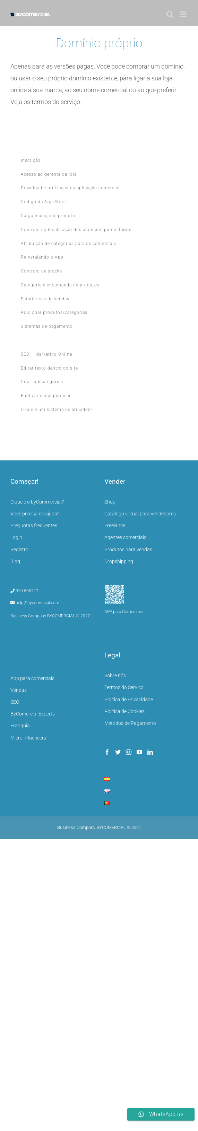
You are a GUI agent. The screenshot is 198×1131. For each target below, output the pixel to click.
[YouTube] (139, 752)
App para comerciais (32, 678)
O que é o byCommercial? (37, 502)
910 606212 (24, 590)
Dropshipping (118, 561)
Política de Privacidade (128, 699)
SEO (14, 702)
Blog (15, 561)
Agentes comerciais (125, 537)
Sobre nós (115, 675)
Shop (109, 502)
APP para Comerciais (123, 611)
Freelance (114, 525)
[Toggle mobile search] (169, 14)
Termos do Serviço (124, 687)
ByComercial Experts (32, 714)
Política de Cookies (124, 711)
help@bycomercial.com (34, 602)
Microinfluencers (28, 738)
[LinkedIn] (150, 752)
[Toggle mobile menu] (184, 14)
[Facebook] (107, 752)
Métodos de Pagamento (130, 723)
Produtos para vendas (128, 549)
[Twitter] (118, 752)
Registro (19, 549)
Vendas (18, 690)
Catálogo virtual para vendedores (140, 513)
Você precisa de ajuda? (34, 513)
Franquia (20, 725)
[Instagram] (128, 752)
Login (16, 537)
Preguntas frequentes (33, 525)
